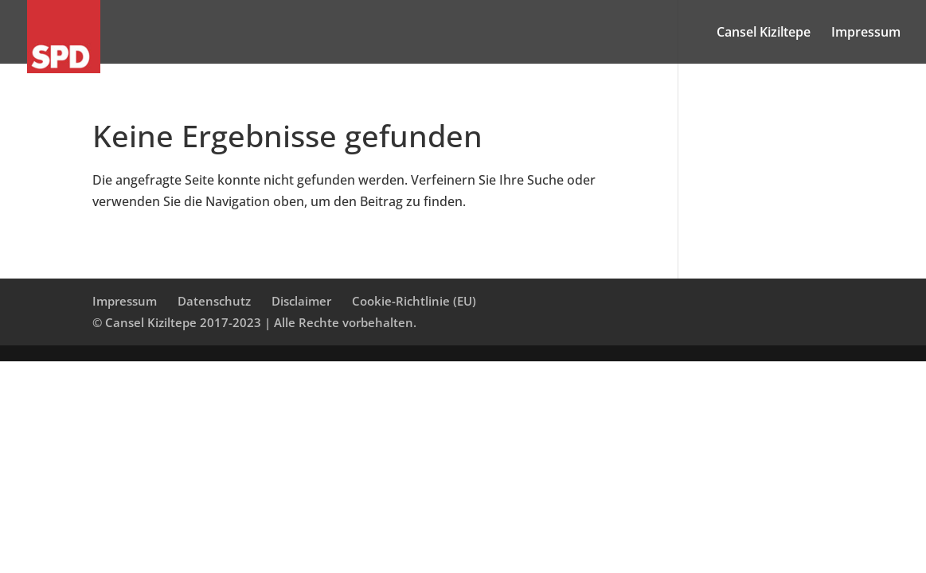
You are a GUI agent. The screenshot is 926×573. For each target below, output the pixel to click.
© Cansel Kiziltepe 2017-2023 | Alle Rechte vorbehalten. (254, 322)
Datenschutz (214, 301)
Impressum (866, 33)
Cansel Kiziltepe (764, 33)
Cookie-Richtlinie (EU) (414, 301)
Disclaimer (301, 301)
